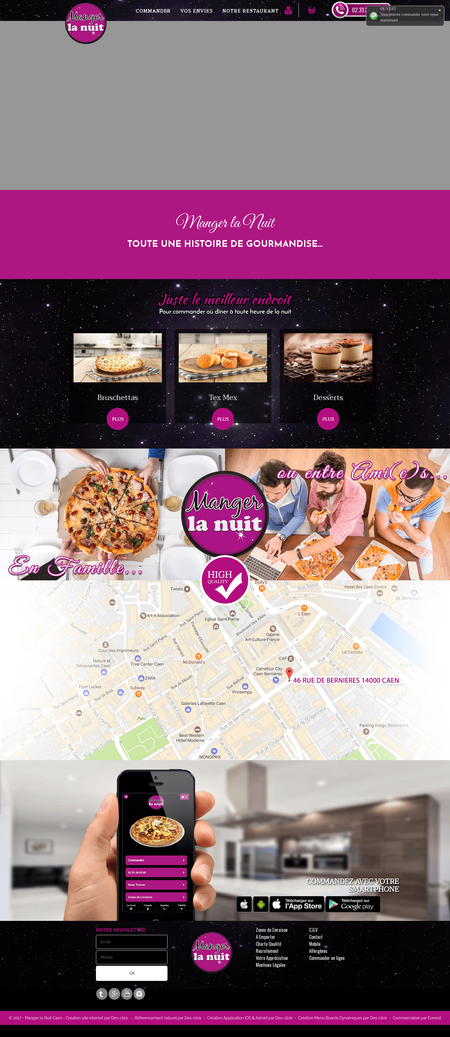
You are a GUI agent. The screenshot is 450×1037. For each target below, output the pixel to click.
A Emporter (265, 936)
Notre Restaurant (250, 11)
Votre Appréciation (272, 958)
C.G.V (313, 929)
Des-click (119, 1018)
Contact (316, 936)
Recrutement (267, 951)
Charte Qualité (268, 944)
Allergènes (318, 951)
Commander (153, 11)
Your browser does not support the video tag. (225, 133)
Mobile (314, 944)
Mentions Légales (271, 965)
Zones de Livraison (272, 929)
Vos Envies (196, 11)
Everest (434, 1018)
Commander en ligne (327, 958)
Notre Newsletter (120, 930)
